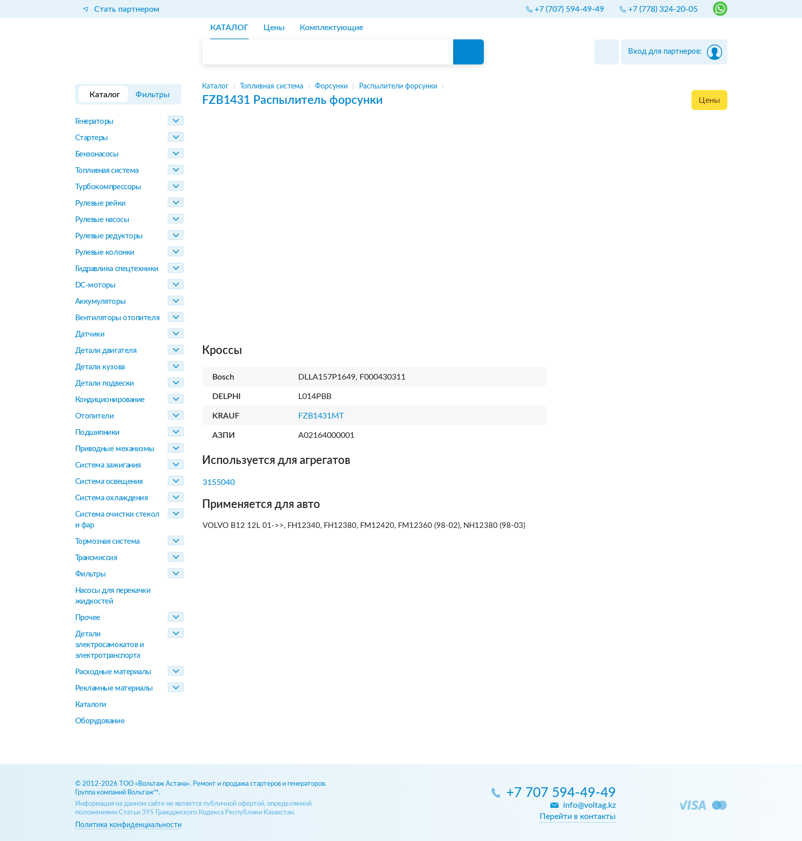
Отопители (94, 416)
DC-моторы (95, 285)
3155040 (219, 482)
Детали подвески (104, 383)
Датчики (90, 334)
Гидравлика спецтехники (117, 269)
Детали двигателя (106, 351)
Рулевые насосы (102, 220)
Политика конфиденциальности (128, 825)
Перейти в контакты (578, 816)
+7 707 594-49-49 (561, 793)
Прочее (87, 618)
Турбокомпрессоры (108, 187)
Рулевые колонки (105, 252)
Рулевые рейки (100, 203)
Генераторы (94, 121)
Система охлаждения (111, 498)
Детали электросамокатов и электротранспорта (109, 644)
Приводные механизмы (114, 449)
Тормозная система (107, 541)
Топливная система (107, 170)
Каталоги (90, 705)
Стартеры (91, 138)
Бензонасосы (97, 154)
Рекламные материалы (114, 688)
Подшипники (97, 432)
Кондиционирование (110, 400)
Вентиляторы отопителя (117, 318)
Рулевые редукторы (109, 236)
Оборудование (100, 721)
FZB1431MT (321, 416)
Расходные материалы (113, 672)
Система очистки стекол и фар (117, 520)
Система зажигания (108, 465)
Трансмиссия (96, 558)
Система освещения (109, 481)
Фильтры (90, 574)
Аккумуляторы (100, 301)
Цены (709, 100)
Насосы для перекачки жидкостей (113, 596)
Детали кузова (100, 367)
